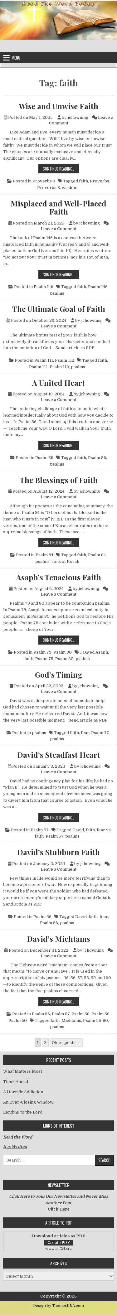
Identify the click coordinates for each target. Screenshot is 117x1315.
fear (85, 732)
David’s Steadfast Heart (58, 755)
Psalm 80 (62, 652)
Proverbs (99, 181)
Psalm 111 (43, 360)
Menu (16, 58)
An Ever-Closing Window (28, 1102)
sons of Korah (65, 561)
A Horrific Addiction (23, 1092)
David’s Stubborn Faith (58, 852)
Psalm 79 (42, 652)
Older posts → (66, 1042)
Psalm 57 (40, 830)
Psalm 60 (17, 1020)
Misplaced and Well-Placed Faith (58, 207)
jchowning (78, 117)
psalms (57, 293)
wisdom (69, 187)
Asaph (101, 652)
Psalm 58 (80, 1014)
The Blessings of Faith (59, 480)
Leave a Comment (58, 228)
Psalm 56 (42, 916)
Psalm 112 (64, 360)
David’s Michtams (58, 939)
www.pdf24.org (58, 1249)
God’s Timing (58, 674)
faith (83, 181)
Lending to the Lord (22, 1112)
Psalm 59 (100, 1014)
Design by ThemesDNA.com (58, 1305)
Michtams (71, 1020)
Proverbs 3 (43, 181)
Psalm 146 (43, 286)
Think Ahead (15, 1081)
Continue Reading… (61, 168)
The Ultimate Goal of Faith (58, 309)
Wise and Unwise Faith (58, 106)
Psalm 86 (44, 457)
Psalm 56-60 (95, 1020)
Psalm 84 (44, 555)
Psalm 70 (100, 732)
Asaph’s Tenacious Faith (58, 577)
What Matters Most (22, 1071)
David (78, 830)
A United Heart (58, 383)
